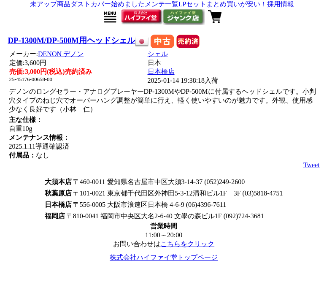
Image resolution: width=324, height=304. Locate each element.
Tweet (311, 164)
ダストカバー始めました (107, 4)
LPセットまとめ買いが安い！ (222, 4)
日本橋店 (161, 71)
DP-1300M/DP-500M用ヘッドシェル (71, 40)
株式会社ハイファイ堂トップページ (164, 257)
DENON (61, 53)
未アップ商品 (50, 4)
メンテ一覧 (161, 4)
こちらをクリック (187, 243)
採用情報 (280, 4)
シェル (158, 53)
